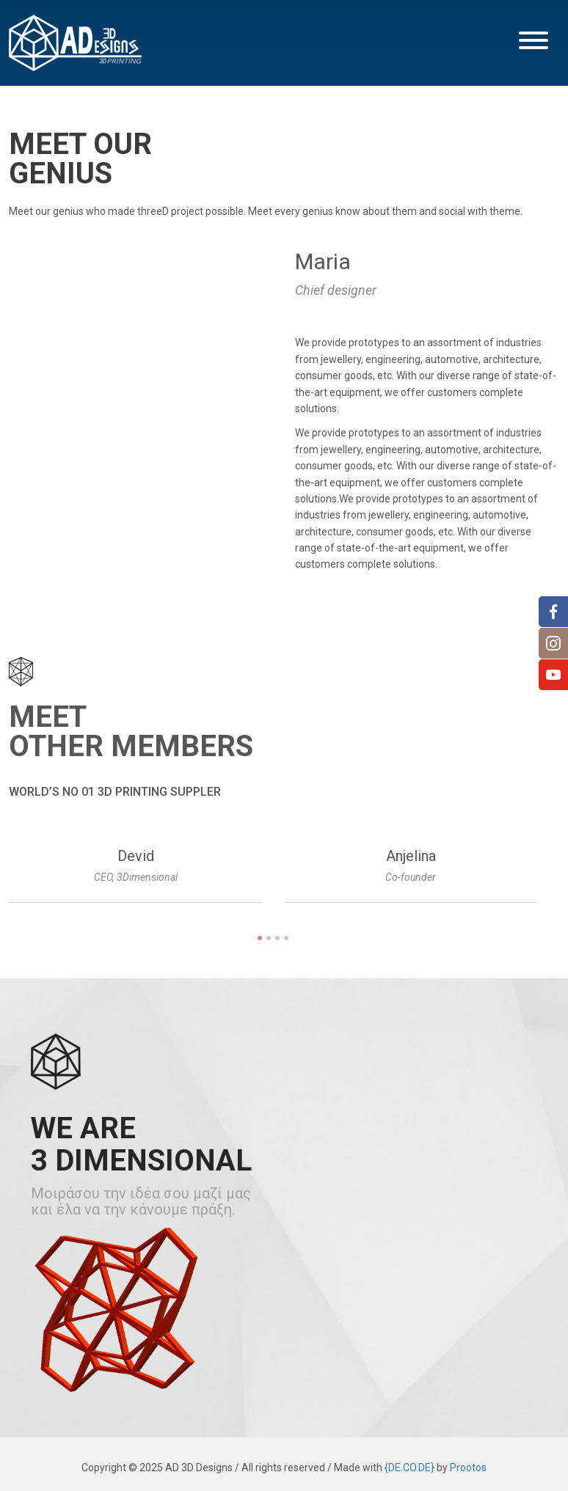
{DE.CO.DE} (409, 1467)
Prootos (468, 1467)
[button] (533, 43)
